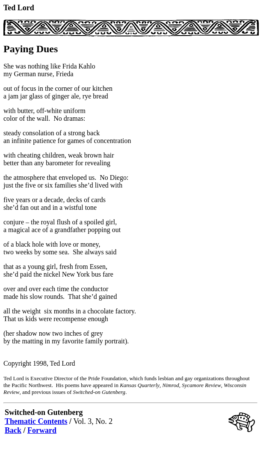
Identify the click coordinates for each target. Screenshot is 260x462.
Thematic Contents (36, 421)
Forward (41, 430)
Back (13, 430)
